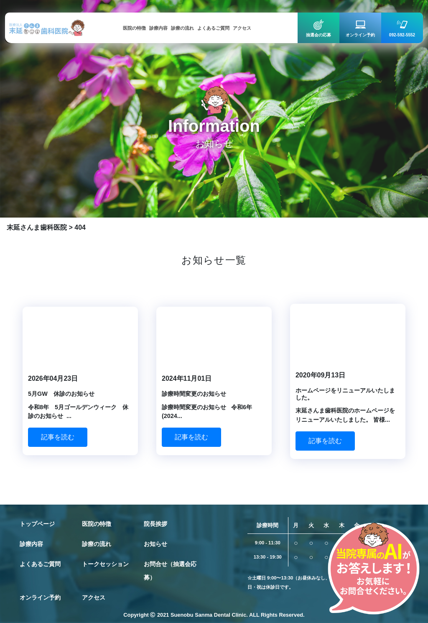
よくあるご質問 (40, 564)
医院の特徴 (96, 523)
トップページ (37, 523)
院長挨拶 (155, 523)
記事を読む (57, 437)
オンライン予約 (40, 597)
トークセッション (105, 564)
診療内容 (31, 544)
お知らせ (155, 544)
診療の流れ (96, 544)
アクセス (93, 597)
